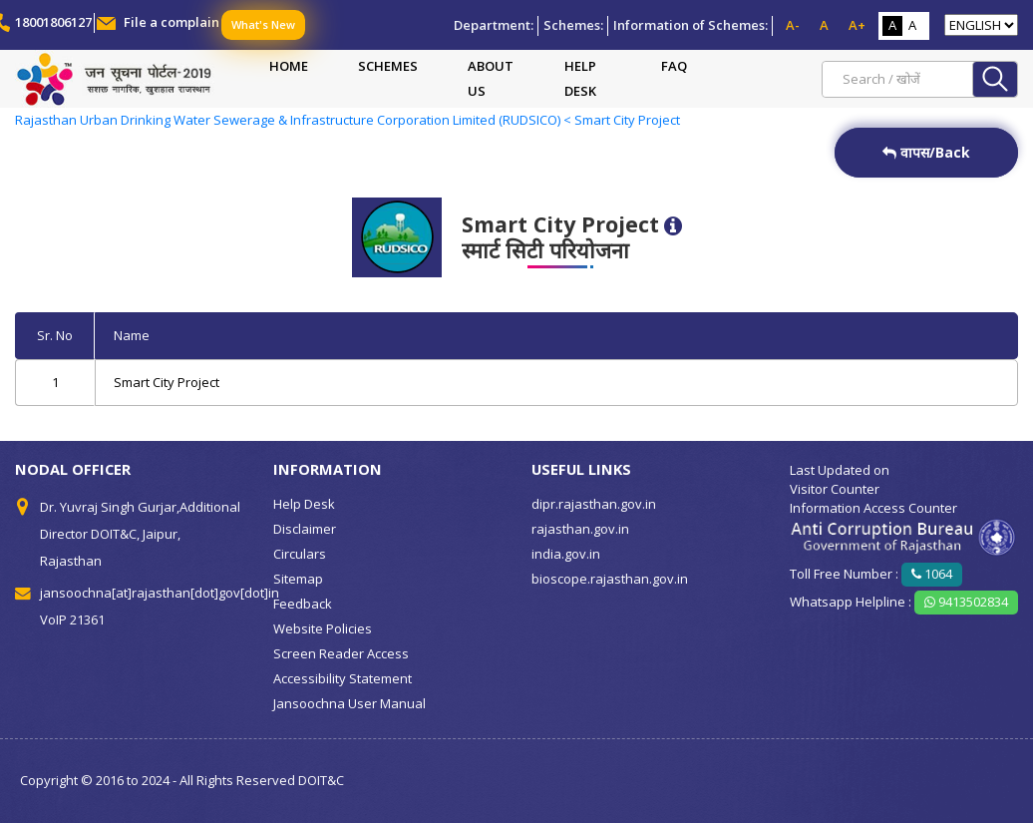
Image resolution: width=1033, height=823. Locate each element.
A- (793, 25)
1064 (931, 574)
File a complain (171, 22)
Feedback (302, 604)
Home (288, 66)
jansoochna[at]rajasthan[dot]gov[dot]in (159, 593)
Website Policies (322, 628)
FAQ (674, 66)
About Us (491, 78)
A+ (857, 25)
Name (132, 335)
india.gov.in (565, 554)
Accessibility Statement (342, 678)
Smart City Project (166, 382)
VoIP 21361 (72, 619)
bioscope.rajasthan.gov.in (609, 579)
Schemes (388, 66)
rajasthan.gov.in (580, 529)
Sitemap (298, 579)
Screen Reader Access (341, 653)
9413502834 (966, 602)
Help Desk (580, 78)
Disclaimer (304, 529)
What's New (263, 24)
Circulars (299, 554)
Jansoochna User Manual (349, 703)
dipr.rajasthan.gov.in (593, 504)
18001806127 (53, 22)
